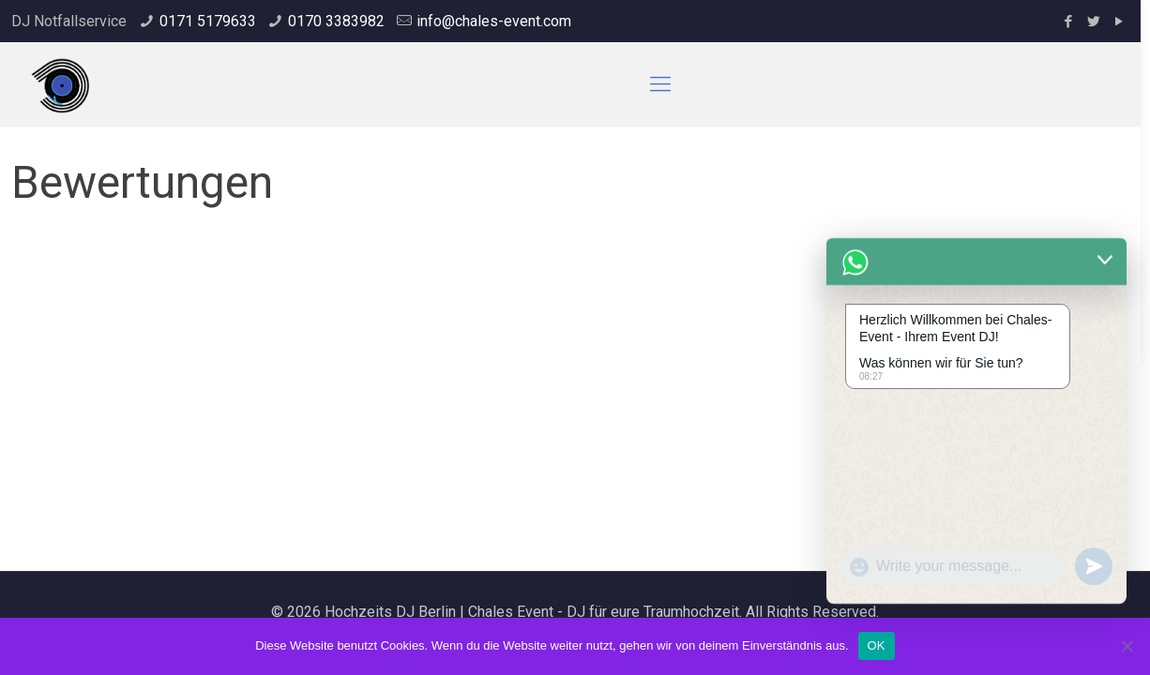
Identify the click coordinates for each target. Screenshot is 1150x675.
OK (876, 645)
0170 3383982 (336, 21)
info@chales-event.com (493, 21)
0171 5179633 (207, 21)
